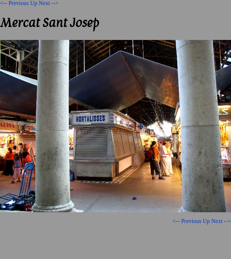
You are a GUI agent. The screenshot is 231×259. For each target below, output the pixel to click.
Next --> (48, 3)
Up (33, 3)
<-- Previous (14, 3)
